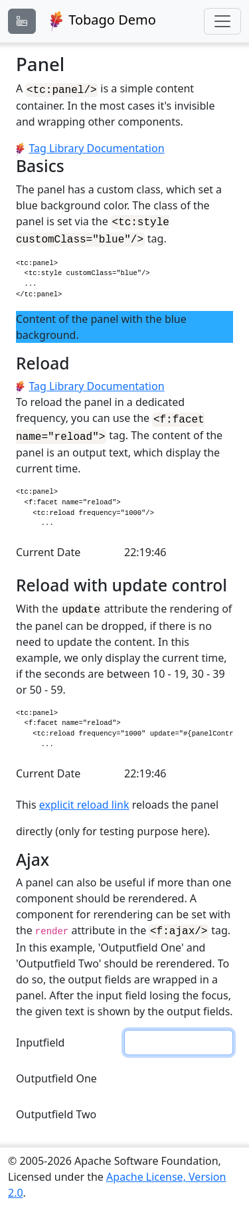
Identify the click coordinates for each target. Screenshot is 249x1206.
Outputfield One (56, 1077)
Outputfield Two (56, 1113)
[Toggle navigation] (222, 21)
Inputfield (40, 1042)
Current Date (48, 551)
